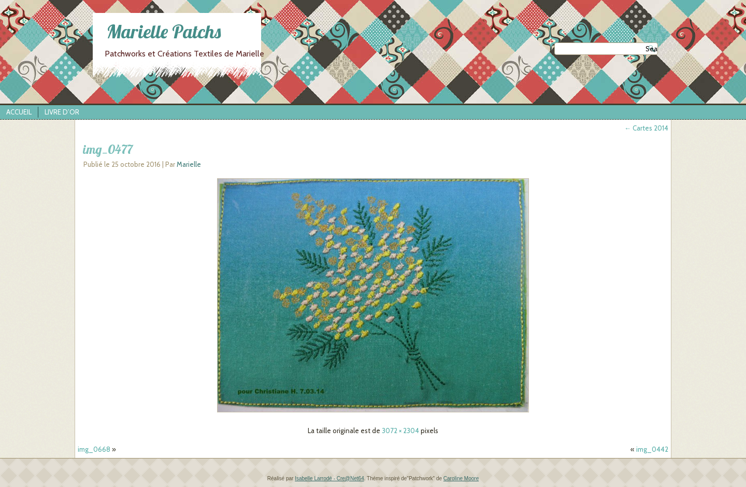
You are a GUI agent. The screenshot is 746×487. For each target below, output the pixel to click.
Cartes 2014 (646, 128)
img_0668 (94, 449)
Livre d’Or (62, 112)
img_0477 (108, 149)
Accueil (19, 112)
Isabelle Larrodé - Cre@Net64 (329, 478)
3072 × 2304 (400, 430)
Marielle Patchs (164, 31)
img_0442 (652, 449)
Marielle (189, 164)
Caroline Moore (461, 478)
